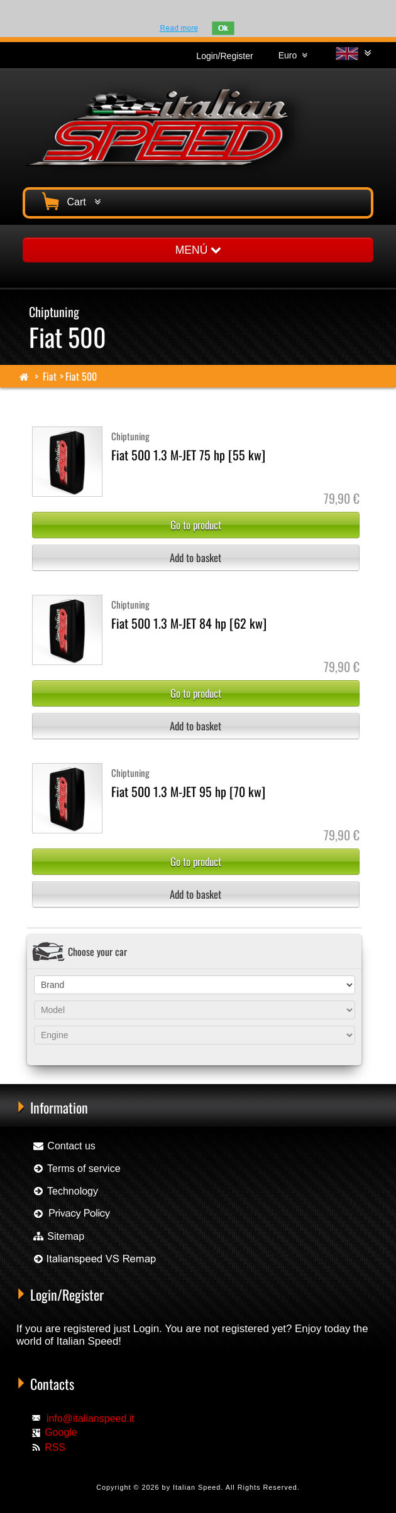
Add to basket (195, 557)
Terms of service (76, 1168)
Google (61, 1432)
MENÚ (198, 250)
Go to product (195, 525)
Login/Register (224, 56)
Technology (65, 1191)
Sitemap (58, 1236)
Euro (292, 55)
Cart (70, 200)
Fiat (50, 376)
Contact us (64, 1146)
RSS (55, 1447)
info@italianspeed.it (91, 1418)
